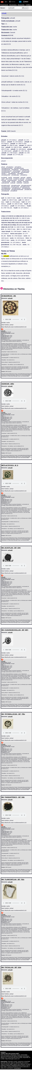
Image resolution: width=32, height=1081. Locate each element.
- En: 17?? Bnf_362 (15, 154)
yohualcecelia (25, 171)
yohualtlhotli (13, 191)
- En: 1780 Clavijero (9, 152)
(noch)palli (4, 177)
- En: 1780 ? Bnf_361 (21, 151)
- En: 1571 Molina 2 (15, 141)
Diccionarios (13, 4)
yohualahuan (15, 169)
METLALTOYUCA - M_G (9, 465)
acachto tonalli (6, 181)
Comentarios (17, 1068)
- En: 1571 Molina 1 (9, 140)
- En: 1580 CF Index (18, 143)
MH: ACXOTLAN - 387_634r (11, 548)
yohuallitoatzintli (16, 188)
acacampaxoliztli (11, 180)
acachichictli (28, 180)
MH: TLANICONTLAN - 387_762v (12, 879)
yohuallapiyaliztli (6, 188)
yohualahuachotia (19, 168)
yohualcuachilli (15, 172)
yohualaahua (9, 167)
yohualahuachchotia (7, 168)
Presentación (4, 4)
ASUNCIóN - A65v (7, 384)
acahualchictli (5, 183)
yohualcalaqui (16, 171)
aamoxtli (23, 177)
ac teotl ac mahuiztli (18, 179)
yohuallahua (23, 175)
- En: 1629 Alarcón (18, 149)
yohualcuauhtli (25, 172)
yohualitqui (20, 173)
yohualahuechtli (24, 169)
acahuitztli (19, 183)
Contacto (3, 1052)
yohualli (10, 298)
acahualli (12, 183)
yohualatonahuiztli (6, 171)
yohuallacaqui (15, 175)
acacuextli (25, 181)
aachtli (10, 177)
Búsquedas (21, 4)
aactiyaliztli (16, 177)
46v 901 (3, 253)
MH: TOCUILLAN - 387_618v (11, 967)
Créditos (28, 4)
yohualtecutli (27, 189)
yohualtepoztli (5, 191)
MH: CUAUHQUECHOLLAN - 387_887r (14, 630)
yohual (3, 167)
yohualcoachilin (6, 172)
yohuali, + (4, 173)
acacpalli (19, 181)
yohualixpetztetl (6, 175)
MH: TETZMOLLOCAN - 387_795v (13, 714)
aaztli (3, 179)
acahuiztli (26, 183)
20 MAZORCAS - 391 (8, 296)
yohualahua (18, 167)
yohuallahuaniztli (24, 187)
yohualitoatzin (12, 173)
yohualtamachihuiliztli (17, 189)
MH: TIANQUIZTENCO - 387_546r (13, 797)
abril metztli (9, 179)
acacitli (13, 181)
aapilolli (29, 177)
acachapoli (21, 180)
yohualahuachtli (6, 169)
